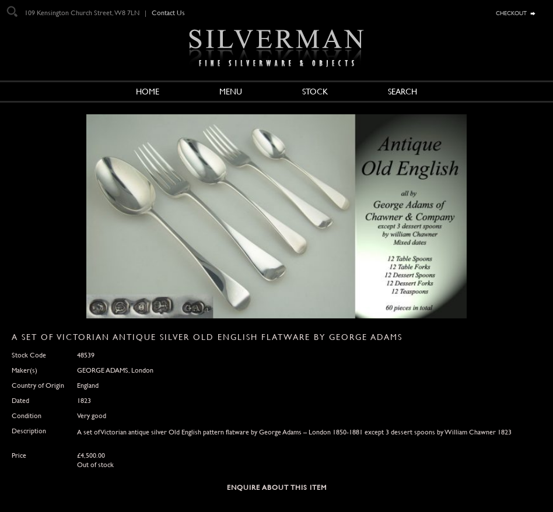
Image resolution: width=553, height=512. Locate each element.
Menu (230, 91)
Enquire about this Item (277, 487)
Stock (315, 91)
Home (147, 91)
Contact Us (168, 13)
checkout (511, 12)
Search (402, 91)
